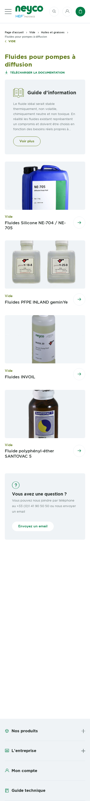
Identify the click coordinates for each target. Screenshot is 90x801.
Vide (12, 41)
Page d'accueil (14, 32)
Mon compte (24, 770)
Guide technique (28, 790)
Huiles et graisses (53, 32)
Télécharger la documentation (37, 73)
